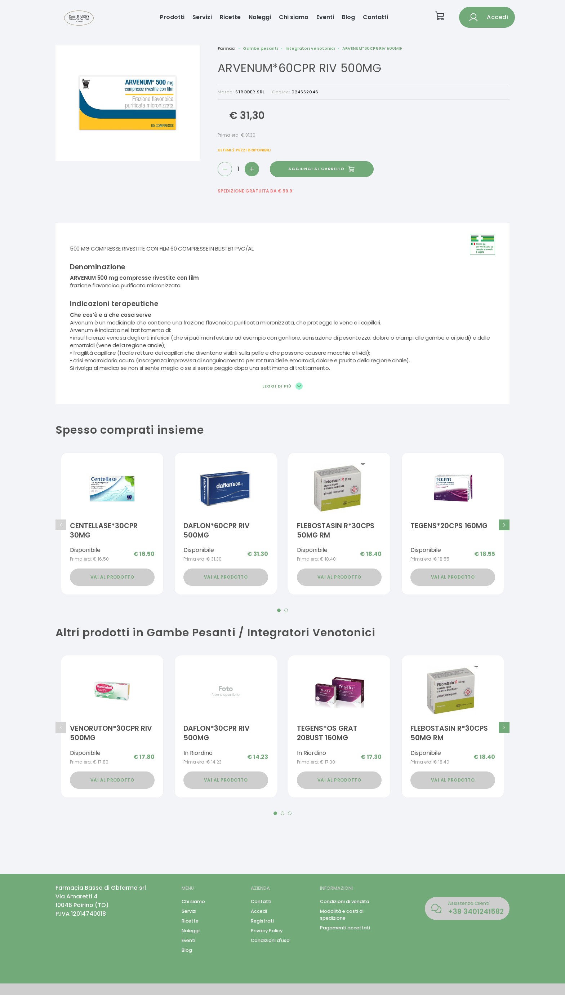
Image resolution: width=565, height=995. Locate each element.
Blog (348, 17)
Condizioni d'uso (270, 940)
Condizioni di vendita (344, 901)
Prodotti (172, 17)
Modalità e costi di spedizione (342, 914)
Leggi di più (282, 386)
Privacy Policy (266, 931)
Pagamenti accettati (345, 928)
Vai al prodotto (112, 577)
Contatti (375, 17)
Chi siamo (293, 17)
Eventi (325, 17)
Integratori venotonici (310, 48)
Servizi (202, 17)
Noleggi (260, 17)
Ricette (230, 17)
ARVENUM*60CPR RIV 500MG (372, 48)
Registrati (262, 921)
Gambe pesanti (260, 48)
